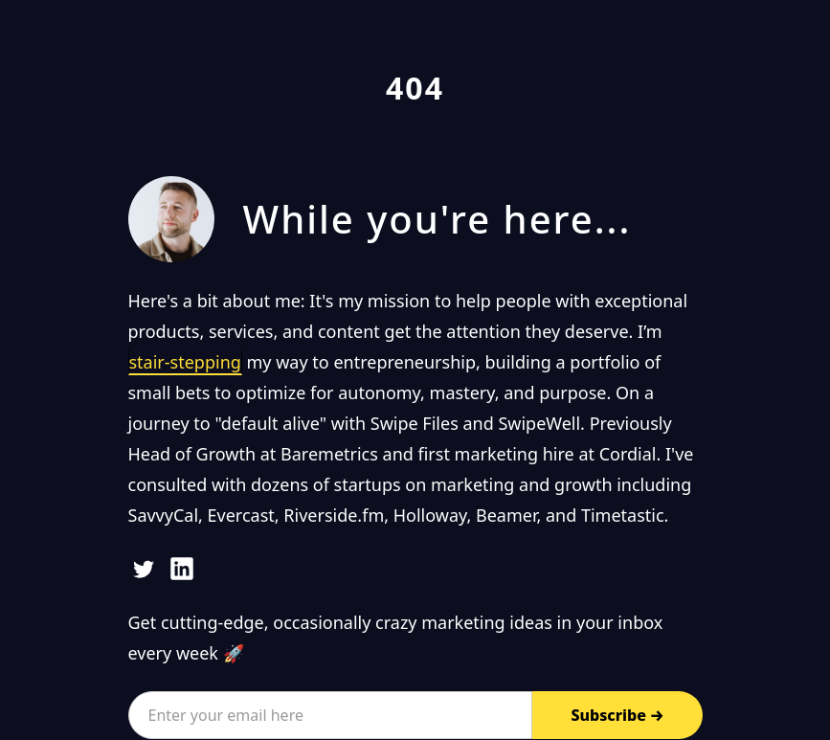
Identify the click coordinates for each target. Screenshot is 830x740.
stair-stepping (185, 361)
